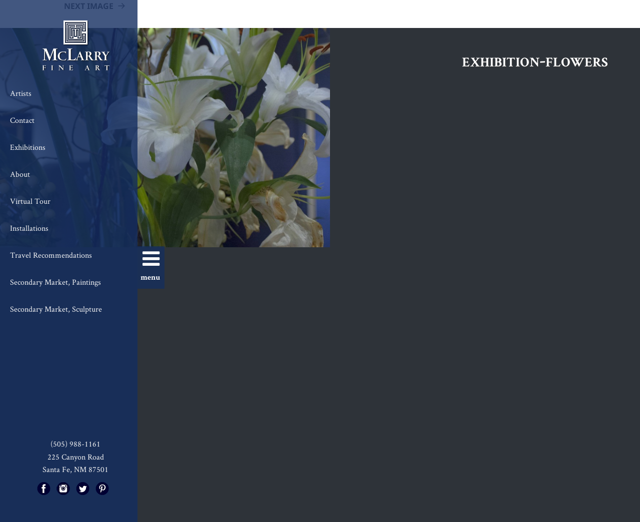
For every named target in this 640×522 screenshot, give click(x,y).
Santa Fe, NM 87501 (75, 469)
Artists (21, 93)
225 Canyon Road (76, 457)
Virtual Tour (30, 201)
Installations (29, 228)
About (20, 174)
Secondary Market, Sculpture (56, 309)
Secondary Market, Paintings (55, 282)
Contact (22, 120)
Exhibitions (28, 147)
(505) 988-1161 (75, 444)
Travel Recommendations (51, 255)
